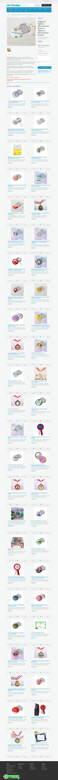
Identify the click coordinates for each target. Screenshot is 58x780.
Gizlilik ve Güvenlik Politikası (11, 773)
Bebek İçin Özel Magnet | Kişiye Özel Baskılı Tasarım (16, 325)
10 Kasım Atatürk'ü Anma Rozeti (15, 465)
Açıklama (9, 54)
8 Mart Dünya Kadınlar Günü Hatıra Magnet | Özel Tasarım (39, 605)
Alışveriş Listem (44, 768)
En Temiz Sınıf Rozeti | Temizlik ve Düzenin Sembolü (16, 605)
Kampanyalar (32, 769)
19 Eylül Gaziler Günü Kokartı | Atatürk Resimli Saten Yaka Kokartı (40, 717)
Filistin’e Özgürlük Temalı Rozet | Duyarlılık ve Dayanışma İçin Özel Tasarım (15, 298)
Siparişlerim (44, 766)
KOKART (34, 8)
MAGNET (45, 8)
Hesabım (43, 765)
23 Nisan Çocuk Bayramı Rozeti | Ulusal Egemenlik (17, 185)
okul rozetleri (37, 82)
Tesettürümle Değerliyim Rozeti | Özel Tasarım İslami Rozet (17, 102)
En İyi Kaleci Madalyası (13, 409)
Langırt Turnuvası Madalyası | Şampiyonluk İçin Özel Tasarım (15, 745)
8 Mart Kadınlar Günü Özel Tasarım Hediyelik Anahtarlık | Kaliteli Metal (16, 129)
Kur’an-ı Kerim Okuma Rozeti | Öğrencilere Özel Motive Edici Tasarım (40, 465)
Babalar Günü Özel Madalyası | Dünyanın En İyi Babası (40, 661)
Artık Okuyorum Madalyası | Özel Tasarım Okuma (39, 381)
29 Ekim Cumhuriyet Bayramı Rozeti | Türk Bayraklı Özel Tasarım (40, 577)
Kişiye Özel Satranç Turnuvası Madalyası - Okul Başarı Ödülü (40, 213)
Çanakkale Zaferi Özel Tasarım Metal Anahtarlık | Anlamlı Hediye (16, 269)
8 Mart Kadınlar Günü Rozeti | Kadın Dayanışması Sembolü (39, 129)
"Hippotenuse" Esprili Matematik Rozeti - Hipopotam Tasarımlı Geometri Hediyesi (40, 242)
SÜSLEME (15, 10)
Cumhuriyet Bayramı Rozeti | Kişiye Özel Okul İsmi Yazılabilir (17, 661)
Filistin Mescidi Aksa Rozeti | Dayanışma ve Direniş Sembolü (40, 102)
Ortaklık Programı (33, 768)
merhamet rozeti (13, 82)
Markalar (31, 765)
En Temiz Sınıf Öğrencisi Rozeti (38, 549)
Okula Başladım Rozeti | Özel (14, 381)
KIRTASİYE (20, 10)
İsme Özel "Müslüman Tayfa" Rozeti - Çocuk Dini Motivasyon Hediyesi (16, 241)
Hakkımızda (9, 771)
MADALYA (40, 8)
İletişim (19, 765)
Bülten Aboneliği (44, 769)
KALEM (30, 8)
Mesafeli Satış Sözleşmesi (11, 765)
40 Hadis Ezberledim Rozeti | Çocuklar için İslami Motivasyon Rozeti (40, 269)
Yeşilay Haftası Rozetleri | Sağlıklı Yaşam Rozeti (39, 409)
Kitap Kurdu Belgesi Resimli (37, 632)
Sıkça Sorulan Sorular (10, 770)
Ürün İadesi (20, 766)
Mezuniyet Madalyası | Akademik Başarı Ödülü (17, 493)
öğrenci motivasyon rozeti (29, 82)
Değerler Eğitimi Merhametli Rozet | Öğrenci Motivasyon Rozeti (22, 14)
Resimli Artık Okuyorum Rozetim (38, 521)
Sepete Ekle (44, 67)
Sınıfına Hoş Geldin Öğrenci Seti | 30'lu (17, 521)
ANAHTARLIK (17, 8)
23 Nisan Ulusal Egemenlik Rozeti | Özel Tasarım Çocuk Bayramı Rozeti (17, 717)
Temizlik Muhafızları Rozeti (37, 353)
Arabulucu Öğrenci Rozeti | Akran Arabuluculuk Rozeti (39, 157)
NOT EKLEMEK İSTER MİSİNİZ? (43, 53)
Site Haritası (20, 768)
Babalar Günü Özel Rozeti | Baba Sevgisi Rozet (17, 437)
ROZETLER (10, 10)
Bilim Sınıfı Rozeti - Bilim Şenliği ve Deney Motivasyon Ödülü (40, 185)
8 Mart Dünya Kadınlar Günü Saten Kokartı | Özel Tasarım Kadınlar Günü (16, 577)
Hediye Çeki (32, 766)
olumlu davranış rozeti (44, 82)
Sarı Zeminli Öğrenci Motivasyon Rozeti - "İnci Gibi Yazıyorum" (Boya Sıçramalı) (40, 325)
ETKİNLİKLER (11, 8)
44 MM (39, 49)
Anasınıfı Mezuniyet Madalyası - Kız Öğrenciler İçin (39, 493)
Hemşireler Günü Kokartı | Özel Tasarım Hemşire (40, 437)
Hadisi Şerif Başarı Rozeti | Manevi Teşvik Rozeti (16, 213)
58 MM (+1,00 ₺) (41, 51)
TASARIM (25, 10)
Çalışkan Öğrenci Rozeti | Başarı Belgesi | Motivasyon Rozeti (40, 297)
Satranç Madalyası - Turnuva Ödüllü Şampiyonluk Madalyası (16, 353)
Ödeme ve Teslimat (10, 769)
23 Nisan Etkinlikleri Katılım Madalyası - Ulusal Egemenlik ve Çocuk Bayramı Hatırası (17, 689)
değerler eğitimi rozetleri (20, 82)
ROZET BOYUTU (41, 47)
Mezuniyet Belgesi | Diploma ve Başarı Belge (40, 745)
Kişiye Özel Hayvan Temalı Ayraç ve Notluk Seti (16, 549)
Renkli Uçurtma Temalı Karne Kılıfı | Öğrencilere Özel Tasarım (16, 157)
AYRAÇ (22, 8)
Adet (38, 62)
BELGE (26, 8)
